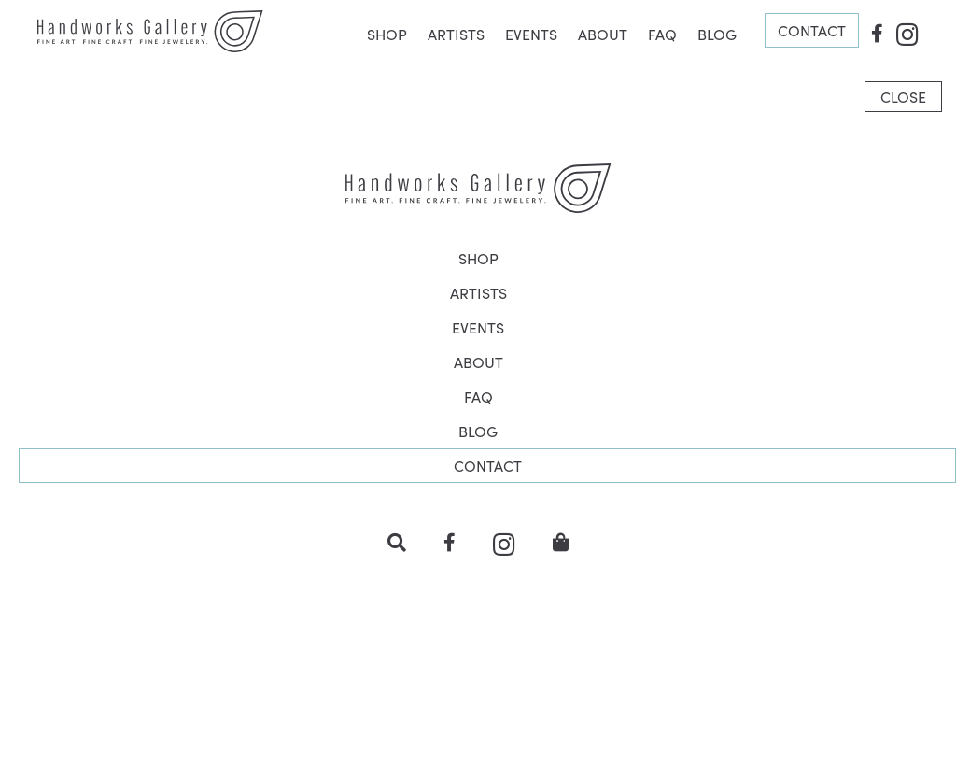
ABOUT (602, 33)
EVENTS (531, 33)
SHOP (387, 33)
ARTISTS (456, 33)
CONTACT (812, 30)
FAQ (662, 33)
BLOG (717, 33)
